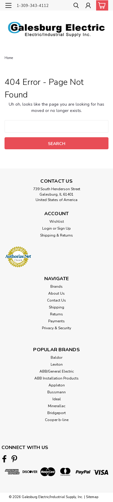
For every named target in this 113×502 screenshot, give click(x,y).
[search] (76, 6)
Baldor (56, 357)
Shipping (56, 307)
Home (9, 58)
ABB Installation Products (56, 378)
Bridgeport (56, 413)
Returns (56, 314)
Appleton (57, 385)
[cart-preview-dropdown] (100, 5)
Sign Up (64, 228)
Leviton (57, 364)
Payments (56, 321)
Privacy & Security (56, 328)
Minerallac (56, 406)
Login (47, 228)
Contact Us (56, 300)
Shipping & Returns (56, 235)
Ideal (56, 399)
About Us (56, 293)
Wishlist (56, 221)
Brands (56, 286)
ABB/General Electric (56, 371)
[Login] (88, 6)
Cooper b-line (56, 419)
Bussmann (56, 392)
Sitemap (92, 497)
